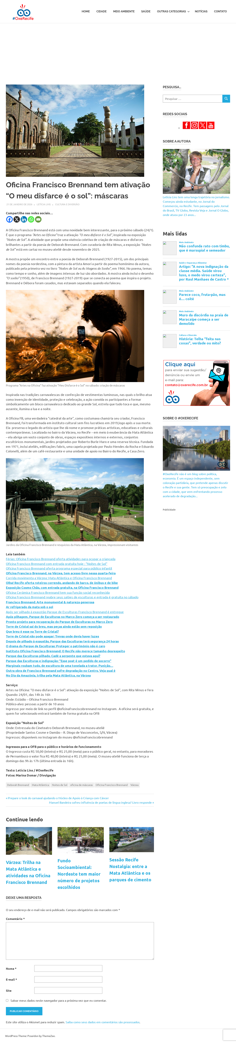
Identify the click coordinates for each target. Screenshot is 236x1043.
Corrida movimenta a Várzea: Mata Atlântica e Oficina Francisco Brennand (59, 578)
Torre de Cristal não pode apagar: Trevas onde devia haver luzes (52, 636)
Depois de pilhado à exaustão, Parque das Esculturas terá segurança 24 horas (62, 641)
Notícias (201, 11)
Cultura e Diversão (67, 204)
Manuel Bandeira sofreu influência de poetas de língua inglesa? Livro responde (100, 802)
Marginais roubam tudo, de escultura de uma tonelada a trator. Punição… (59, 666)
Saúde (145, 11)
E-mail (11, 979)
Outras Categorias (173, 11)
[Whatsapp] (31, 219)
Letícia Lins (44, 204)
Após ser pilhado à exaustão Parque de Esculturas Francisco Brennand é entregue (65, 612)
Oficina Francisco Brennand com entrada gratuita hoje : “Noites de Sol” (56, 564)
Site (8, 990)
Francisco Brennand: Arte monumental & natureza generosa (50, 602)
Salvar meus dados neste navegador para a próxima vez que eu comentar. (59, 1000)
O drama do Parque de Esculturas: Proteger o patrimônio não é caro (55, 646)
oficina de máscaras (81, 784)
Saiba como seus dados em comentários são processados (103, 1022)
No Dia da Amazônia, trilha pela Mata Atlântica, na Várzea (48, 675)
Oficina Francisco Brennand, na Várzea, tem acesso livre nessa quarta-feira (61, 573)
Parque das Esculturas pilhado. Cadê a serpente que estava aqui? (53, 656)
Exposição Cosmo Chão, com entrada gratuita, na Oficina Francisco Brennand (62, 588)
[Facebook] (9, 219)
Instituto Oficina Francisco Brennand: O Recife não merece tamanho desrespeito (65, 651)
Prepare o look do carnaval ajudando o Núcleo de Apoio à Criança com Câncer (58, 798)
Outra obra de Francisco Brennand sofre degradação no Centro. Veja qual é (60, 671)
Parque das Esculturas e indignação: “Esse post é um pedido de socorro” (58, 661)
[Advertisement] (118, 51)
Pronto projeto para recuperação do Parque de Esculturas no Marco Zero (59, 622)
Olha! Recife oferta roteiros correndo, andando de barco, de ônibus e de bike (62, 583)
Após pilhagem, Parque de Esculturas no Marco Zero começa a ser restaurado (62, 617)
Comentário (15, 919)
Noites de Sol (59, 784)
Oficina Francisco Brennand (112, 784)
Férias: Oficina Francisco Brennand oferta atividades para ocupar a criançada (60, 559)
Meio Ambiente (124, 11)
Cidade (101, 11)
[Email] (38, 219)
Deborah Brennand (18, 784)
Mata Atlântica (40, 784)
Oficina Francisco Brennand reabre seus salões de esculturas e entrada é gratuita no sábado (72, 597)
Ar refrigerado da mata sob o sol (29, 607)
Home (86, 11)
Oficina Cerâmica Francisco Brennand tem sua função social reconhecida (58, 592)
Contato (220, 11)
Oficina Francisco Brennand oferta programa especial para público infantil (59, 568)
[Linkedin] (24, 219)
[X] (16, 219)
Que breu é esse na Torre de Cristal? (32, 631)
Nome (11, 968)
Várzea (134, 784)
